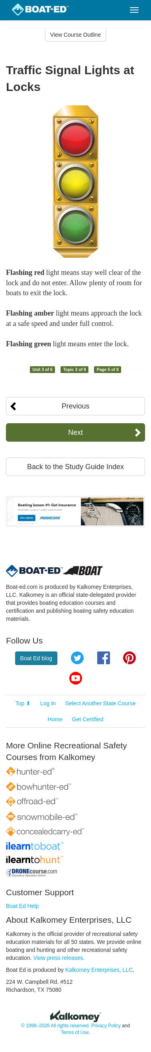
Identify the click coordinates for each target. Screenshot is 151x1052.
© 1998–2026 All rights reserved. (55, 1025)
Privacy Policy (106, 1025)
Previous (75, 406)
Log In (48, 703)
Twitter (77, 657)
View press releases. (59, 958)
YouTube (75, 678)
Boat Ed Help (22, 906)
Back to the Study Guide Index (75, 467)
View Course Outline (75, 35)
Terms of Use (75, 1032)
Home (55, 719)
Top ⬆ (23, 703)
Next (75, 432)
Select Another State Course (100, 703)
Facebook (103, 657)
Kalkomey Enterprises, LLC (99, 970)
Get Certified (88, 719)
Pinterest (129, 657)
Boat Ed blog (36, 658)
